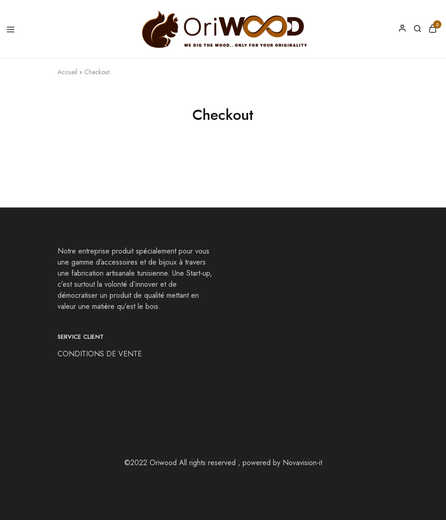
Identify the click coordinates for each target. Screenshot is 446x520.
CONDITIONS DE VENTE (101, 354)
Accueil (67, 72)
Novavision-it (302, 462)
